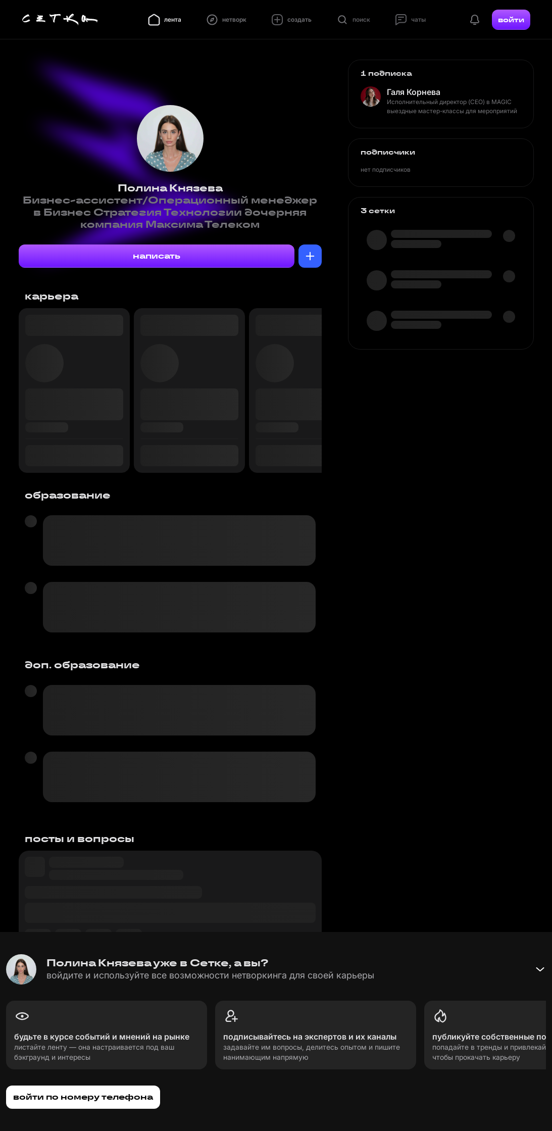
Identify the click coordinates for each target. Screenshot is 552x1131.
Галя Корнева (413, 92)
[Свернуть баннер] (540, 969)
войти (511, 20)
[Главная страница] (60, 20)
